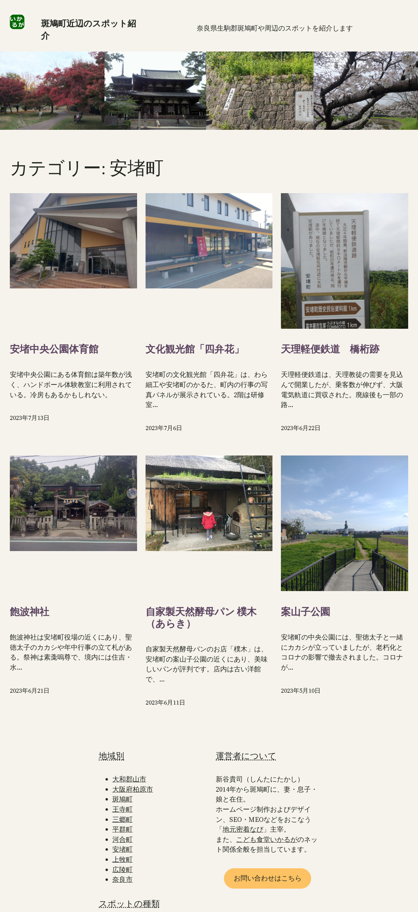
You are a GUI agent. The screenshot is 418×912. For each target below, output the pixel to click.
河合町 (122, 839)
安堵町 (122, 849)
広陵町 (122, 869)
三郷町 (122, 819)
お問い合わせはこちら (268, 878)
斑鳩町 (122, 799)
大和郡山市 (129, 779)
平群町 (122, 829)
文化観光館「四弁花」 (195, 349)
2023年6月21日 (30, 691)
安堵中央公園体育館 (54, 349)
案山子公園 (305, 612)
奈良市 (122, 879)
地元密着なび (243, 829)
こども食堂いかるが (266, 839)
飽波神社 (29, 612)
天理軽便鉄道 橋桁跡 (330, 349)
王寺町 (122, 809)
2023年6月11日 (165, 702)
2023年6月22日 (301, 428)
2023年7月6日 (164, 428)
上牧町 (122, 859)
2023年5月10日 (301, 691)
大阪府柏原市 (132, 789)
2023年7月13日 (30, 418)
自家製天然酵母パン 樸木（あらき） (201, 618)
